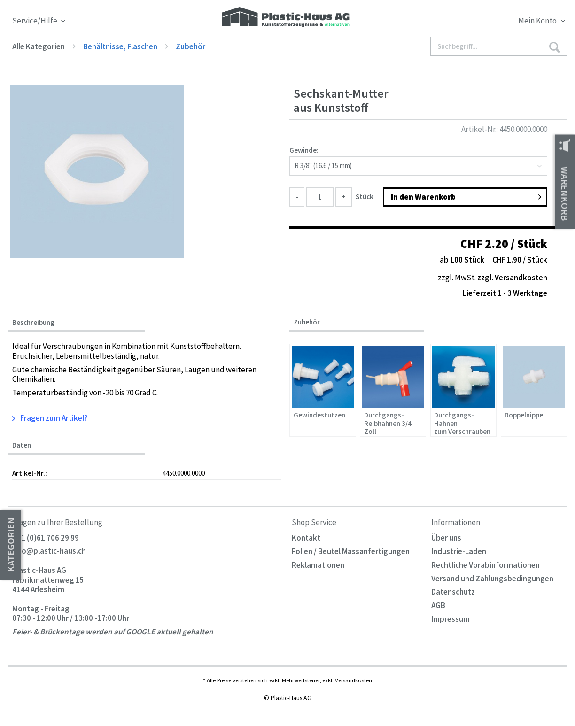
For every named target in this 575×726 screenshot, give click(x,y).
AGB (438, 605)
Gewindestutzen (319, 415)
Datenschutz (453, 592)
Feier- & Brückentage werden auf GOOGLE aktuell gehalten (112, 631)
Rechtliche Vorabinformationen (485, 565)
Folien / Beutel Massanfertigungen (351, 551)
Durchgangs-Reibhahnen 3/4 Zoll (388, 423)
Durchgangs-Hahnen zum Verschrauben (462, 423)
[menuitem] (496, 22)
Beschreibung (33, 322)
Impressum (450, 619)
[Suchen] (554, 47)
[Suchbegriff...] (498, 46)
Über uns (446, 538)
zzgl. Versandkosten (512, 277)
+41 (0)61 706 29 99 (45, 538)
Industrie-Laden (458, 551)
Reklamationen (318, 565)
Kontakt (306, 538)
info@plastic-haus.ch (49, 551)
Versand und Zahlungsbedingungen (492, 578)
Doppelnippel (525, 415)
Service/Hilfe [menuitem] (35, 21)
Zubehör (307, 321)
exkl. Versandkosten (347, 680)
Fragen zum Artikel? (50, 418)
